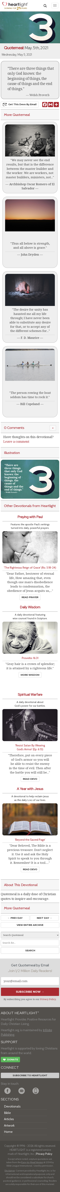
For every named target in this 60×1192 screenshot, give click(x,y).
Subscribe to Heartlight (30, 1075)
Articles (9, 1119)
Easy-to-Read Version (32, 1162)
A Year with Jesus (30, 788)
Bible (7, 1113)
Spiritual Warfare (30, 694)
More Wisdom (30, 674)
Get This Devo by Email (19, 104)
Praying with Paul (30, 517)
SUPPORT (9, 1042)
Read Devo (30, 779)
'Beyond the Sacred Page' (30, 839)
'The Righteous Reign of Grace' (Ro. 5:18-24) (30, 567)
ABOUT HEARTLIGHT (20, 1013)
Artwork (9, 1125)
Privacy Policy (48, 999)
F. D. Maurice (30, 337)
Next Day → (44, 918)
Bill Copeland (30, 404)
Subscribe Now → (30, 991)
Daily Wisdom (30, 607)
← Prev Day (15, 918)
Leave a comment (16, 442)
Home (8, 1132)
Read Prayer (30, 597)
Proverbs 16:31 (30, 658)
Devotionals (12, 1106)
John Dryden (30, 254)
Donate (10, 1060)
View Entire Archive (30, 925)
